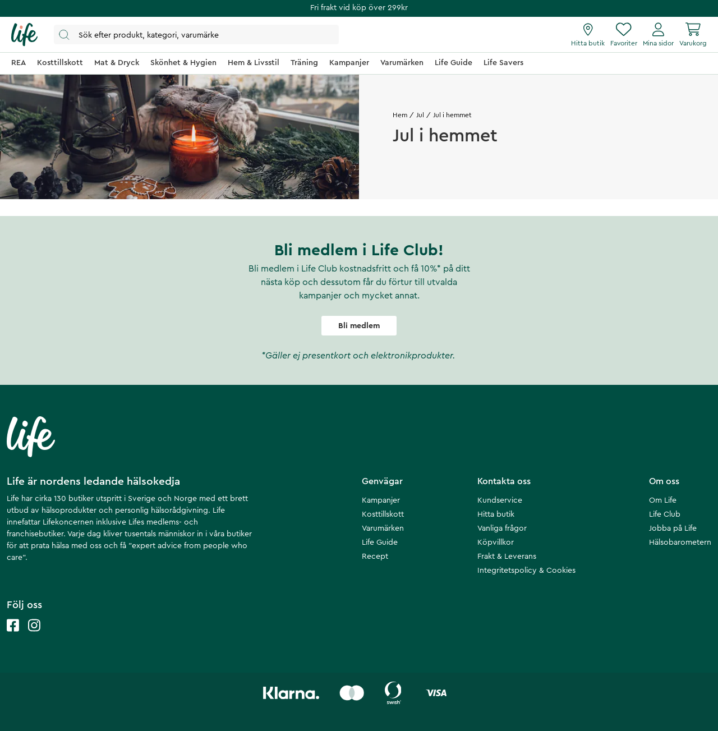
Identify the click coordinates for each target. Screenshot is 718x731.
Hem (400, 115)
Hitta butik (495, 514)
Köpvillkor (495, 542)
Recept (375, 556)
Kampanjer (381, 500)
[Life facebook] (13, 636)
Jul (420, 115)
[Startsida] (24, 35)
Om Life (662, 500)
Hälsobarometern (680, 542)
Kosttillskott (383, 514)
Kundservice (499, 500)
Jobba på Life (673, 528)
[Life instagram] (34, 636)
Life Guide (380, 542)
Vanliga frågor (502, 528)
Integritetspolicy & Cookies (526, 570)
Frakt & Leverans (506, 556)
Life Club (664, 514)
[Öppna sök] (196, 34)
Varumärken (383, 528)
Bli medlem (359, 326)
